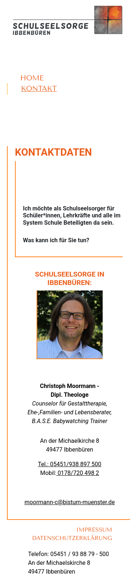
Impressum (94, 529)
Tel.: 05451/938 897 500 (70, 464)
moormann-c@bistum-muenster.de (69, 502)
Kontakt (39, 88)
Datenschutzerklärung (72, 538)
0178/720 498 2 (77, 472)
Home (32, 78)
